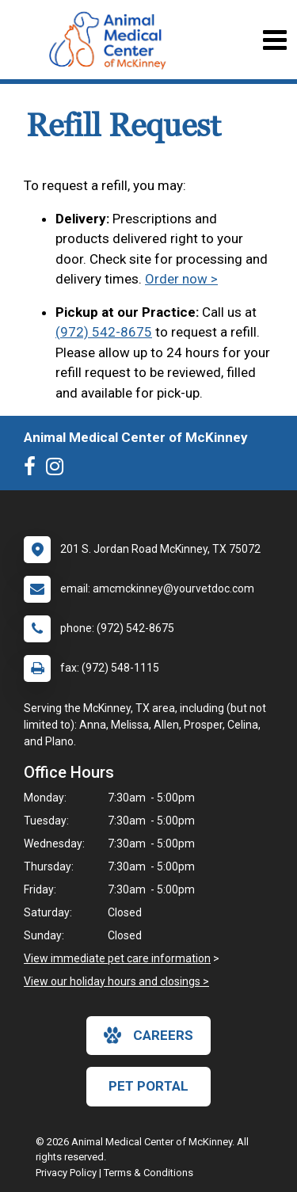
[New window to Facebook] (34, 469)
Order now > (181, 279)
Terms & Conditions (148, 1173)
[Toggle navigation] (274, 40)
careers (148, 1035)
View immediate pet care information (117, 958)
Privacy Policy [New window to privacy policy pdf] (66, 1173)
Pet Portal (148, 1086)
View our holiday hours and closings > (116, 981)
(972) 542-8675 (103, 332)
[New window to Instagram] (58, 469)
